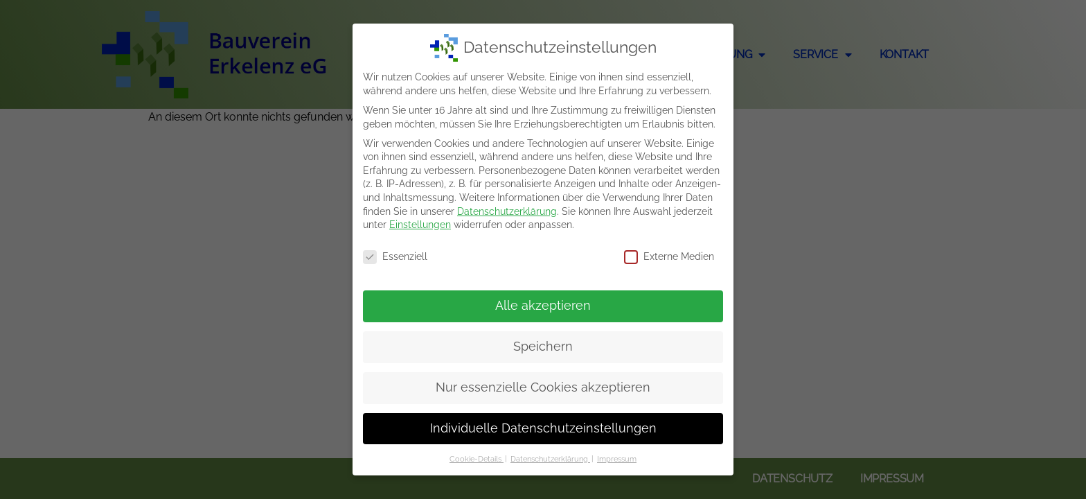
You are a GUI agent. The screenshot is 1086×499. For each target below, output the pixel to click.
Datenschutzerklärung (507, 211)
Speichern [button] (543, 346)
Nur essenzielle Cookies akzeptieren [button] (543, 387)
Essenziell (395, 256)
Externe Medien (669, 256)
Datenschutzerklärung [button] (550, 459)
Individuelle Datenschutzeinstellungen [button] (543, 428)
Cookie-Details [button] (476, 459)
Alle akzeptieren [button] (543, 306)
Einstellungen (420, 224)
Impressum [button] (617, 459)
